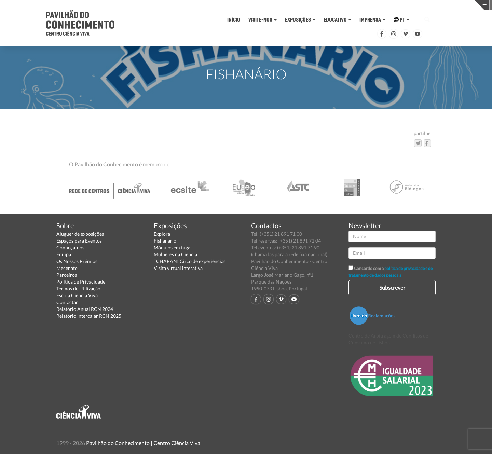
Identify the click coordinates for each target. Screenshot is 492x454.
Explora (162, 234)
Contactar (67, 302)
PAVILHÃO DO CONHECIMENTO (261, 5)
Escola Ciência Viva (77, 295)
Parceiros (66, 275)
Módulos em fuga (172, 247)
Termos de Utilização (78, 288)
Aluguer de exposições (80, 234)
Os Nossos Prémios (76, 261)
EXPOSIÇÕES (300, 19)
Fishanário (165, 241)
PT (401, 19)
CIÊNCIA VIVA (368, 4)
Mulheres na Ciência (175, 254)
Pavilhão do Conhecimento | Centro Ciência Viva (143, 443)
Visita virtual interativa (178, 268)
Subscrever (392, 287)
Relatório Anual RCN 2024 (84, 309)
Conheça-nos (70, 247)
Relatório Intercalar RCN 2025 (88, 316)
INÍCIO (233, 19)
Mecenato (67, 268)
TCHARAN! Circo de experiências (190, 261)
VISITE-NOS (262, 19)
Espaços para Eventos (79, 241)
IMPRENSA (372, 19)
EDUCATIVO (337, 19)
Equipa (63, 254)
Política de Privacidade (80, 282)
